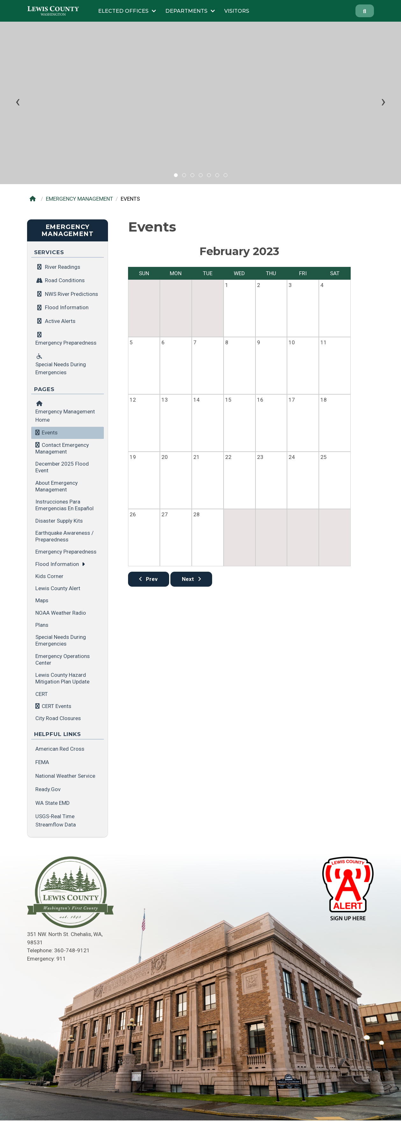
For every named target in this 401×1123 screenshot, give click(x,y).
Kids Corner (49, 576)
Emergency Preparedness (66, 551)
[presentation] (18, 101)
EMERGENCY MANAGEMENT (79, 199)
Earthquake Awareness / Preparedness (64, 536)
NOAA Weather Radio (60, 613)
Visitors (236, 11)
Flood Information (57, 564)
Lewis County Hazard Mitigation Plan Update (62, 678)
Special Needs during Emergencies (60, 640)
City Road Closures (58, 718)
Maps (41, 600)
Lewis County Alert (57, 588)
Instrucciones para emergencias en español (64, 504)
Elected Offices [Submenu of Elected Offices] (123, 11)
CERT (41, 694)
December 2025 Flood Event (62, 467)
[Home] (34, 199)
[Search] (364, 10)
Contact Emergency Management (62, 448)
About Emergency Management (56, 486)
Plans (41, 625)
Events (50, 432)
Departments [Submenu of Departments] (186, 11)
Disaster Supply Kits (59, 521)
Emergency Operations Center (62, 659)
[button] (176, 175)
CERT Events (56, 706)
